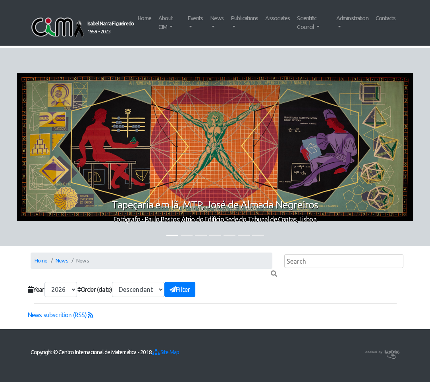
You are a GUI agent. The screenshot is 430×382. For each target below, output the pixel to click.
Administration (352, 18)
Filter (180, 289)
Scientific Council (306, 22)
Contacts (386, 18)
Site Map (165, 352)
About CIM (165, 22)
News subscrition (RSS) (60, 314)
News (217, 18)
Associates (277, 18)
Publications (244, 18)
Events (195, 18)
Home (144, 18)
